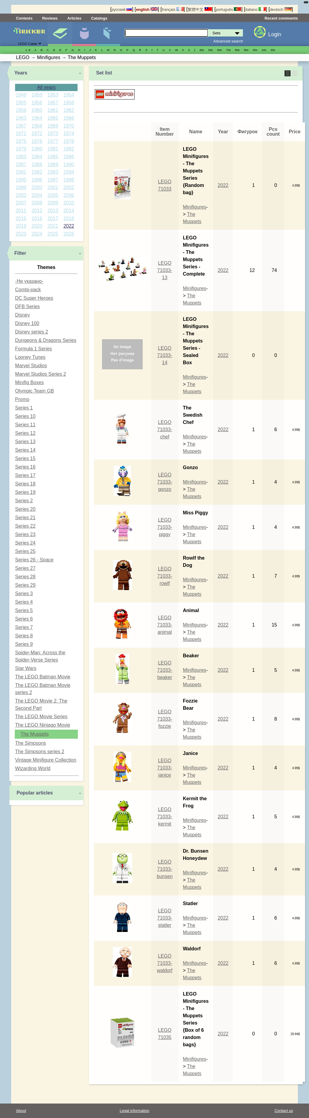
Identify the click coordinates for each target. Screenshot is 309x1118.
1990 (68, 164)
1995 (21, 179)
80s (237, 50)
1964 (36, 118)
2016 (36, 218)
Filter (20, 253)
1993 (52, 172)
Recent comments (281, 18)
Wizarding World (32, 768)
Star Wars (26, 668)
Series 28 (25, 576)
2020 (36, 226)
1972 (36, 133)
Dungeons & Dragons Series (45, 340)
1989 (52, 164)
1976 (36, 141)
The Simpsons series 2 (39, 751)
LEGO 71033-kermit (164, 816)
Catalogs (99, 18)
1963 (21, 118)
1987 (21, 164)
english (147, 9)
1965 (52, 118)
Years (20, 72)
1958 (68, 102)
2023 (21, 233)
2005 (52, 195)
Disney (22, 314)
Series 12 (25, 433)
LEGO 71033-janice (164, 768)
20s (272, 50)
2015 (21, 218)
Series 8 (24, 635)
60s (219, 50)
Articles (74, 18)
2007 (21, 202)
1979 (21, 148)
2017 (52, 218)
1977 (52, 141)
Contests (24, 18)
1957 (52, 102)
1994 (68, 172)
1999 (21, 187)
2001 (52, 187)
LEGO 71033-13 (164, 270)
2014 (68, 210)
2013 (52, 210)
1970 (68, 125)
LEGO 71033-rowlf (164, 576)
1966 (68, 118)
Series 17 (25, 475)
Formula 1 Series (33, 348)
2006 (68, 195)
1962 (68, 110)
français (172, 9)
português (228, 9)
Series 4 (24, 602)
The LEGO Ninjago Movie (42, 725)
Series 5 (24, 610)
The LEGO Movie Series (41, 716)
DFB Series (27, 306)
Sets (60, 34)
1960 (36, 110)
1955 (21, 102)
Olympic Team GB (34, 390)
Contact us (284, 1110)
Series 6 (24, 618)
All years (46, 87)
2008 (36, 202)
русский (122, 9)
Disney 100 (27, 323)
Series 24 (25, 542)
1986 (68, 156)
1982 (68, 148)
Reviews (50, 18)
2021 (52, 226)
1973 (52, 133)
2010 (68, 202)
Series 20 (25, 509)
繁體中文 (200, 9)
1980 (36, 148)
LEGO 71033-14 (164, 355)
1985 (52, 156)
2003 (21, 195)
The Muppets (35, 734)
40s (201, 50)
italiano (255, 9)
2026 (68, 233)
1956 (36, 102)
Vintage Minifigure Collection (45, 760)
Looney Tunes (30, 357)
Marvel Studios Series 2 (40, 374)
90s (246, 50)
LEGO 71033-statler (164, 918)
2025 (52, 233)
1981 (52, 148)
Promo (22, 399)
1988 (36, 164)
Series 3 (24, 593)
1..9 (27, 50)
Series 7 (24, 627)
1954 (68, 94)
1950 (36, 94)
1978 (68, 141)
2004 (36, 195)
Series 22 (25, 526)
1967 (21, 125)
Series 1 (24, 407)
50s (210, 50)
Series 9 (24, 644)
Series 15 (25, 458)
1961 (52, 110)
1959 (21, 110)
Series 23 (25, 534)
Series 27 (25, 568)
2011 (21, 210)
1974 (68, 133)
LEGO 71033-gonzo (164, 482)
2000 (36, 187)
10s (264, 50)
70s (228, 50)
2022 (68, 226)
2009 (52, 202)
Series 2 (24, 500)
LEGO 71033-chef (164, 429)
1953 (52, 94)
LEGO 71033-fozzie (164, 719)
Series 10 (25, 416)
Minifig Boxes (29, 382)
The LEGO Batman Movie (42, 676)
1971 (21, 133)
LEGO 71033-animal (164, 625)
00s (255, 50)
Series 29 (25, 585)
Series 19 (25, 492)
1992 (36, 172)
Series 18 (25, 483)
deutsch (280, 9)
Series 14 (25, 450)
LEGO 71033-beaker (164, 670)
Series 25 (25, 551)
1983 (21, 156)
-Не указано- (29, 281)
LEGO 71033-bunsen (165, 869)
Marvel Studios (31, 365)
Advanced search (228, 41)
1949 (21, 94)
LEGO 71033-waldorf (165, 963)
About (21, 1110)
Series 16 (25, 466)
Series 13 (25, 441)
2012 (36, 210)
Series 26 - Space (34, 559)
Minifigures (84, 34)
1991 (21, 172)
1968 (36, 125)
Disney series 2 (31, 331)
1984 (36, 156)
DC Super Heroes (34, 298)
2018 (68, 218)
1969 (52, 125)
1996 (36, 179)
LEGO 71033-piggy (164, 527)
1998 (68, 179)
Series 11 (25, 424)
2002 (68, 187)
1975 (21, 141)
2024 (36, 233)
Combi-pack (28, 289)
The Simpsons (30, 743)
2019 (21, 226)
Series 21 (25, 517)
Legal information (134, 1110)
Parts (108, 34)
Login (274, 34)
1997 (52, 179)
